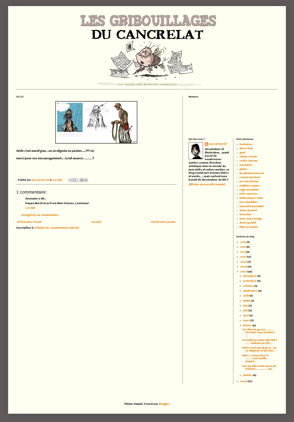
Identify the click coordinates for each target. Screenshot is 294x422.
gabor (243, 169)
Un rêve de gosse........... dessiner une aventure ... (258, 332)
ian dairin (245, 165)
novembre (250, 281)
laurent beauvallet (251, 206)
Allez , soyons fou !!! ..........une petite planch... (255, 358)
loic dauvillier (248, 202)
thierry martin (248, 227)
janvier (248, 375)
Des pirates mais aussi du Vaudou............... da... (259, 367)
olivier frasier (248, 156)
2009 (243, 262)
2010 (243, 257)
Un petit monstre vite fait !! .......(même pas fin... (259, 341)
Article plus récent (29, 222)
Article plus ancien (163, 222)
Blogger (164, 404)
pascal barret (41, 180)
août (246, 296)
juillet (247, 301)
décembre (250, 276)
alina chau (246, 148)
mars (246, 320)
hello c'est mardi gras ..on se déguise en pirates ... (259, 349)
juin (245, 305)
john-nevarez (248, 194)
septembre (250, 291)
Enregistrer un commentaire (39, 215)
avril (246, 315)
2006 (243, 381)
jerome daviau (249, 181)
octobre (248, 286)
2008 (243, 267)
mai (245, 310)
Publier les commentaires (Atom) (57, 228)
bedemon (245, 144)
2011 (243, 252)
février (247, 325)
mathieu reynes (249, 185)
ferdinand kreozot (251, 173)
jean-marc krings (250, 218)
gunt (242, 152)
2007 (243, 271)
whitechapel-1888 (251, 198)
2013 (243, 247)
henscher (245, 214)
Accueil (96, 222)
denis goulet (247, 223)
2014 (243, 242)
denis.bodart (248, 210)
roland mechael (249, 177)
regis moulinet (249, 190)
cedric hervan (248, 161)
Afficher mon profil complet (207, 184)
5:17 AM (30, 208)
